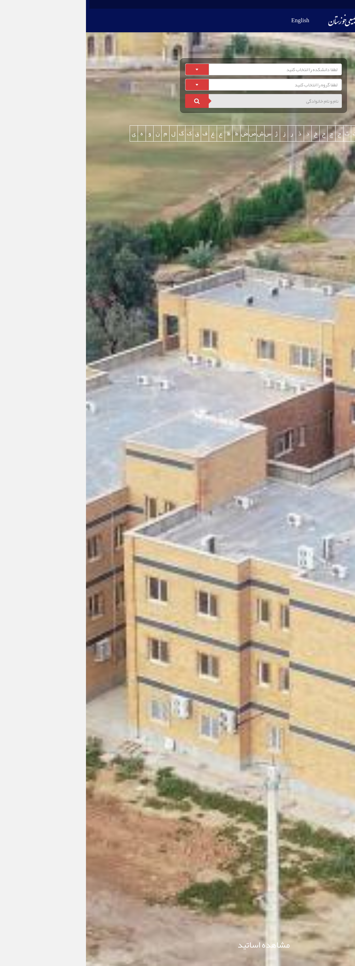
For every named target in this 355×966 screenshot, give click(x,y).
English (214, 20)
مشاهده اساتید (177, 945)
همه (307, 133)
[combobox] (177, 69)
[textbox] (179, 69)
